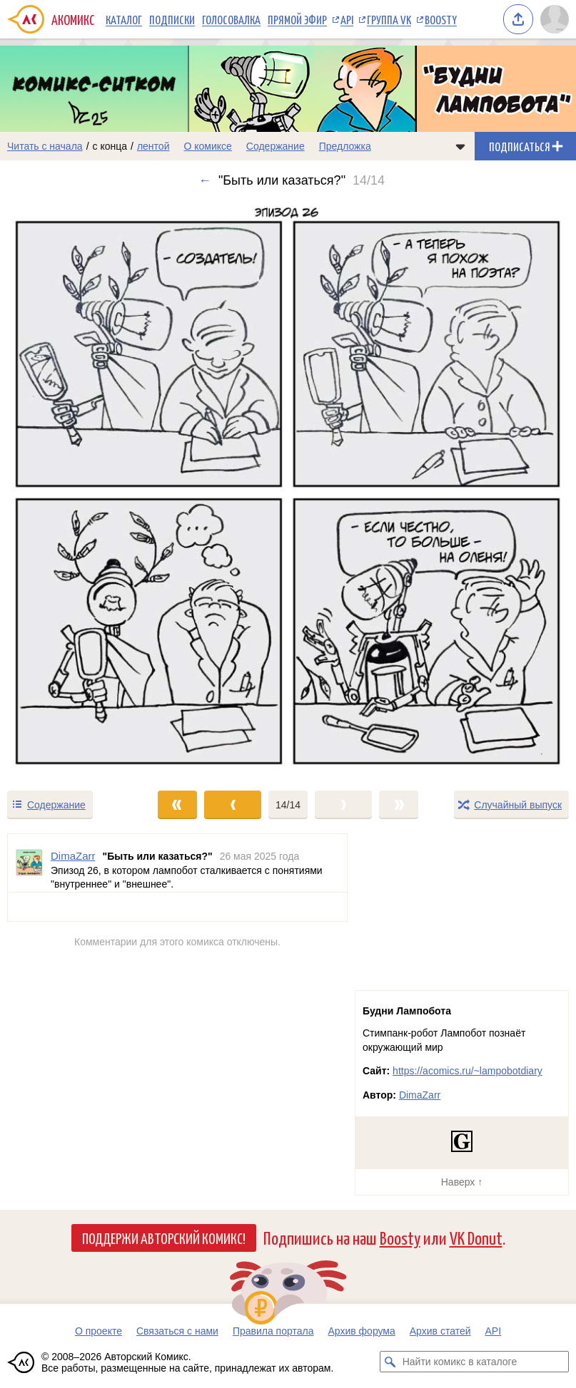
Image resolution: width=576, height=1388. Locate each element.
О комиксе (207, 146)
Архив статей (440, 1331)
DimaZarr (419, 1095)
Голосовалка (231, 19)
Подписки (172, 19)
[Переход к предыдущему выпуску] (72, 488)
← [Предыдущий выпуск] (204, 180)
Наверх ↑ (461, 1182)
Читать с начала (45, 146)
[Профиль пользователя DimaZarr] (29, 863)
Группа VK (389, 19)
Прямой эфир (297, 19)
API (346, 19)
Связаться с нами (177, 1331)
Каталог (124, 19)
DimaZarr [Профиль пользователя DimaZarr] (73, 856)
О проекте (98, 1331)
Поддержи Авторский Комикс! (164, 1237)
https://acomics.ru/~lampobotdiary (467, 1070)
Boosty (441, 19)
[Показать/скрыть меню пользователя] (554, 19)
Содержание (275, 146)
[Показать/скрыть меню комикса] (460, 146)
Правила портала (273, 1331)
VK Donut (476, 1237)
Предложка (345, 146)
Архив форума (361, 1331)
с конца (110, 146)
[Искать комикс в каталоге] (390, 1362)
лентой (153, 146)
